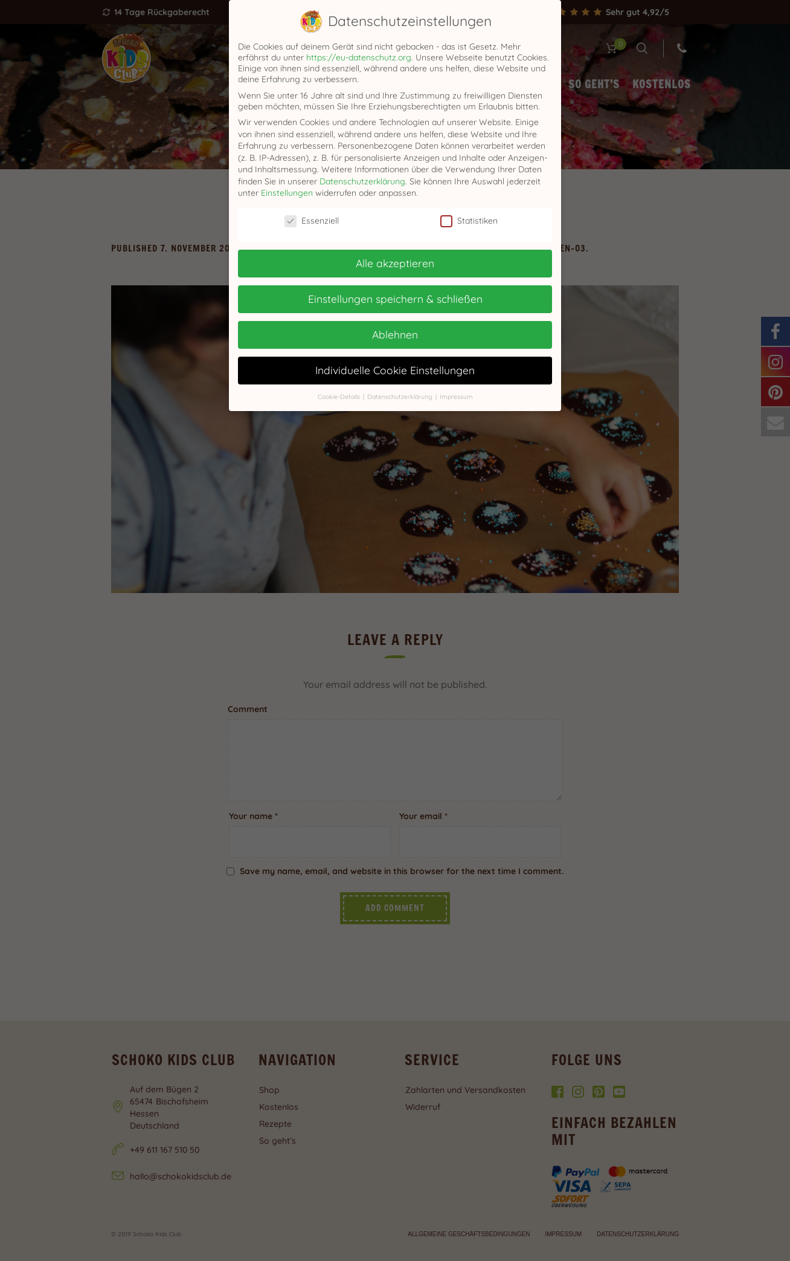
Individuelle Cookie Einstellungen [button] (395, 370)
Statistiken (469, 220)
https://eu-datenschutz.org (358, 57)
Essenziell (311, 220)
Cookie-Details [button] (340, 396)
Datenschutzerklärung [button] (400, 396)
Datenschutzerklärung (362, 181)
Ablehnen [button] (395, 334)
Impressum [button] (456, 396)
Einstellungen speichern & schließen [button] (395, 298)
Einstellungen (287, 192)
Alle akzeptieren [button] (395, 263)
